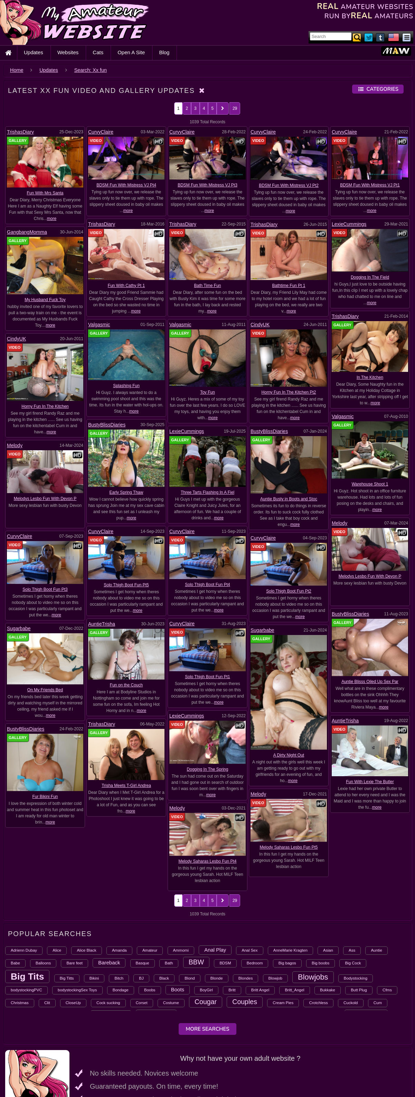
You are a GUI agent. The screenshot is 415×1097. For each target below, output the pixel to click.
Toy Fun (207, 392)
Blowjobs (313, 921)
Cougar (206, 946)
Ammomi (181, 894)
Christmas (20, 947)
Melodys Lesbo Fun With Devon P (45, 498)
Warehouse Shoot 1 (370, 484)
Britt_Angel (294, 934)
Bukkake (327, 934)
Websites (67, 52)
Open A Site (131, 52)
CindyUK (260, 324)
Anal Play (215, 894)
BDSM (225, 907)
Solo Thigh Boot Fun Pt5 (126, 585)
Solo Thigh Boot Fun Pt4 (207, 584)
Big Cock (353, 907)
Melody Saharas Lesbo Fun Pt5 (49, 679)
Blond (190, 922)
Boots (177, 933)
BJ (141, 922)
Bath (169, 907)
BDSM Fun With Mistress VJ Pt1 (370, 185)
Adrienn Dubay (24, 894)
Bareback (109, 907)
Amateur (149, 894)
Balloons (43, 907)
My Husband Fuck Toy (45, 299)
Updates (33, 52)
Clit (47, 947)
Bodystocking (355, 922)
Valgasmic (99, 324)
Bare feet (74, 907)
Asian (328, 894)
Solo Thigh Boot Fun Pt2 (288, 591)
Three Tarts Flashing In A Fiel (207, 492)
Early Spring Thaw (126, 492)
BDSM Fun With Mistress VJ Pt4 (126, 185)
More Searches (207, 973)
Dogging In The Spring (366, 664)
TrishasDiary (20, 132)
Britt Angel (260, 934)
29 (235, 108)
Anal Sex (249, 894)
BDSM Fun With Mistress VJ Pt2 (289, 185)
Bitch (118, 922)
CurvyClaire (100, 132)
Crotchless (318, 947)
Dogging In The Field (370, 277)
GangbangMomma (27, 232)
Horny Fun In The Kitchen (45, 406)
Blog (164, 52)
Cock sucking (108, 947)
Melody (14, 445)
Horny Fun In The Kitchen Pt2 (289, 392)
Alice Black (86, 894)
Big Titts (67, 922)
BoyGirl (206, 934)
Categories (377, 89)
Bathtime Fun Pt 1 (288, 285)
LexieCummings (349, 224)
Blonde (216, 922)
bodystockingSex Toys (77, 934)
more (51, 218)
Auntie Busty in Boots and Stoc (288, 499)
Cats (98, 52)
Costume (171, 947)
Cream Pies (283, 947)
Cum (378, 947)
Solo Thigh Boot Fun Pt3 (45, 589)
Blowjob (275, 922)
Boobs (149, 934)
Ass (352, 894)
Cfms (387, 934)
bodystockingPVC (26, 934)
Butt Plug (359, 934)
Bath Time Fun (207, 285)
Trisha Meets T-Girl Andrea (205, 673)
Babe (15, 907)
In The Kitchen (370, 377)
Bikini (94, 922)
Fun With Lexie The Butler (133, 673)
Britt (231, 934)
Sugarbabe (19, 599)
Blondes (245, 922)
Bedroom (255, 907)
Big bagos (287, 907)
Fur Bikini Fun (282, 674)
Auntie (376, 894)
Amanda (119, 894)
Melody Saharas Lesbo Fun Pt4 (370, 725)
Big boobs (320, 907)
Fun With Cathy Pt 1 (126, 285)
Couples (244, 946)
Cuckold (350, 947)
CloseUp (73, 947)
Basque (142, 907)
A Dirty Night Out (288, 725)
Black (164, 922)
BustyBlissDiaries (106, 424)
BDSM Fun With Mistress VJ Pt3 (207, 185)
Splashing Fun (126, 385)
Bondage (121, 934)
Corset (142, 947)
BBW (196, 906)
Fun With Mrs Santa (45, 193)
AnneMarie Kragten (290, 894)
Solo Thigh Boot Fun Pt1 (128, 647)
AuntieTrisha (180, 594)
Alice (57, 894)
